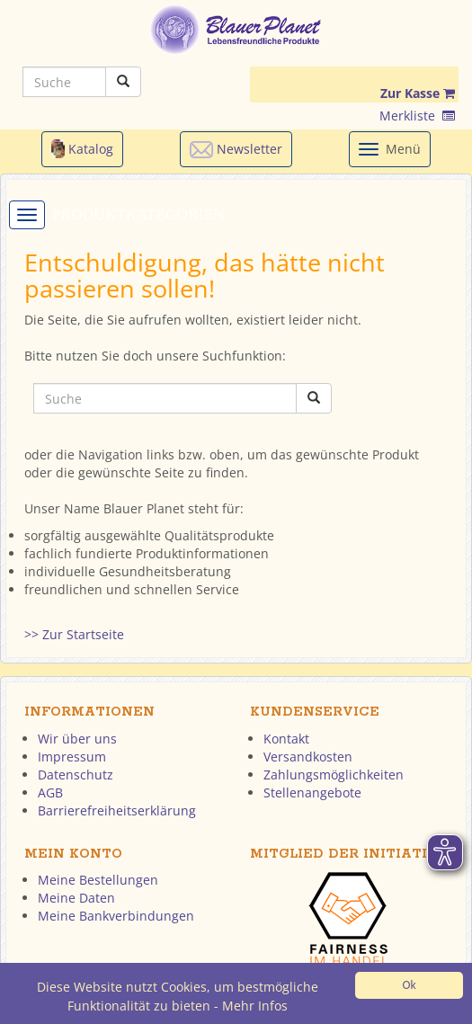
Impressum (72, 756)
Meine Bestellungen (98, 879)
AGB (50, 792)
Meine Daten (76, 897)
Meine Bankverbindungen (116, 915)
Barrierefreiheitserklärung (117, 810)
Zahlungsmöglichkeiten (333, 774)
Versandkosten (307, 756)
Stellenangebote (312, 792)
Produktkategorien (138, 214)
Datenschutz (75, 774)
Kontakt (286, 738)
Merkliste (417, 115)
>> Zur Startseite (74, 634)
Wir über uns (77, 738)
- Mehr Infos (251, 1006)
